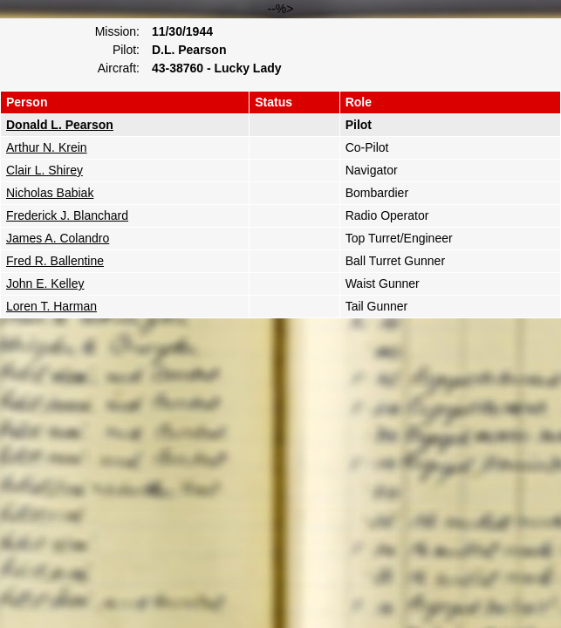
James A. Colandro (57, 238)
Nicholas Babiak (49, 193)
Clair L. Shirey (44, 170)
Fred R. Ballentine (55, 261)
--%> (280, 160)
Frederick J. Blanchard (67, 215)
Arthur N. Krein (46, 147)
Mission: (117, 31)
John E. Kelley (45, 283)
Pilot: (126, 50)
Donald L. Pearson (59, 125)
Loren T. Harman (51, 306)
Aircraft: (119, 68)
